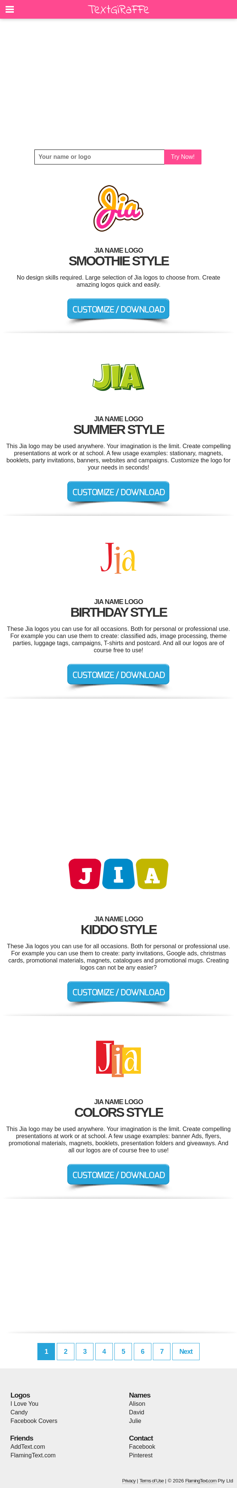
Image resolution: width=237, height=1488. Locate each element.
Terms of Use (151, 1481)
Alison (137, 1404)
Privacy (129, 1481)
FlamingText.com (33, 1455)
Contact (141, 1438)
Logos (20, 1395)
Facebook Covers (33, 1421)
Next (186, 1351)
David (136, 1412)
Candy (19, 1412)
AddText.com (27, 1447)
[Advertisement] (118, 84)
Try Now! (182, 157)
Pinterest (141, 1455)
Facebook (142, 1447)
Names (139, 1395)
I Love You (24, 1404)
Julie (135, 1421)
